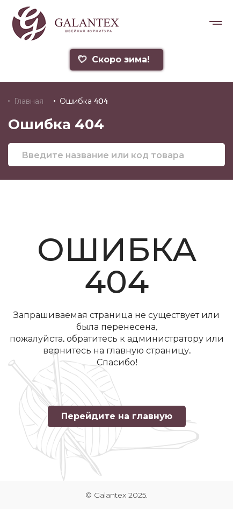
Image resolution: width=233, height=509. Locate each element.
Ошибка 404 (84, 101)
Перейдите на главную (116, 416)
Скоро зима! (113, 59)
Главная (28, 101)
